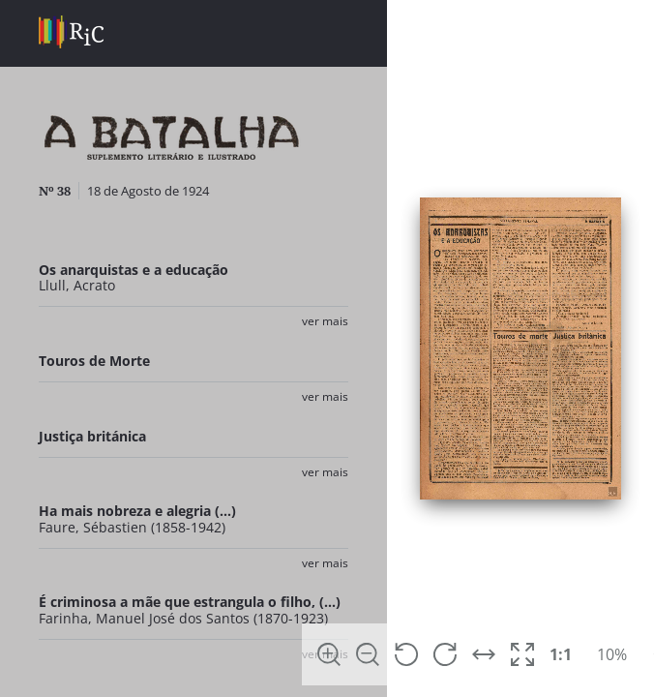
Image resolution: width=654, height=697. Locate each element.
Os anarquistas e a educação (133, 269)
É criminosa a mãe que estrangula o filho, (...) (190, 601)
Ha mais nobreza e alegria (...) (137, 510)
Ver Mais (325, 321)
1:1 (561, 654)
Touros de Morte (94, 360)
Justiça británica (92, 436)
